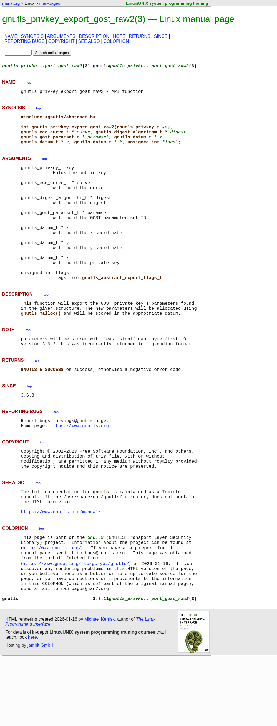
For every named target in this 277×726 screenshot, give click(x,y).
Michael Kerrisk (99, 687)
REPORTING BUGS (24, 41)
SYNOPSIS (32, 36)
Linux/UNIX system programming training (167, 3)
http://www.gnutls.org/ (53, 605)
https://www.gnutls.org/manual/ (61, 566)
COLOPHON (116, 41)
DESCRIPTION (94, 36)
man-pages (49, 3)
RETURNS (139, 36)
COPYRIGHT (61, 41)
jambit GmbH (40, 713)
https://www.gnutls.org (79, 470)
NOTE (119, 36)
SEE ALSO (89, 41)
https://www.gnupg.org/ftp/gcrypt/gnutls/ (77, 623)
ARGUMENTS (61, 36)
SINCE (161, 36)
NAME (10, 36)
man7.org (11, 3)
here (32, 705)
